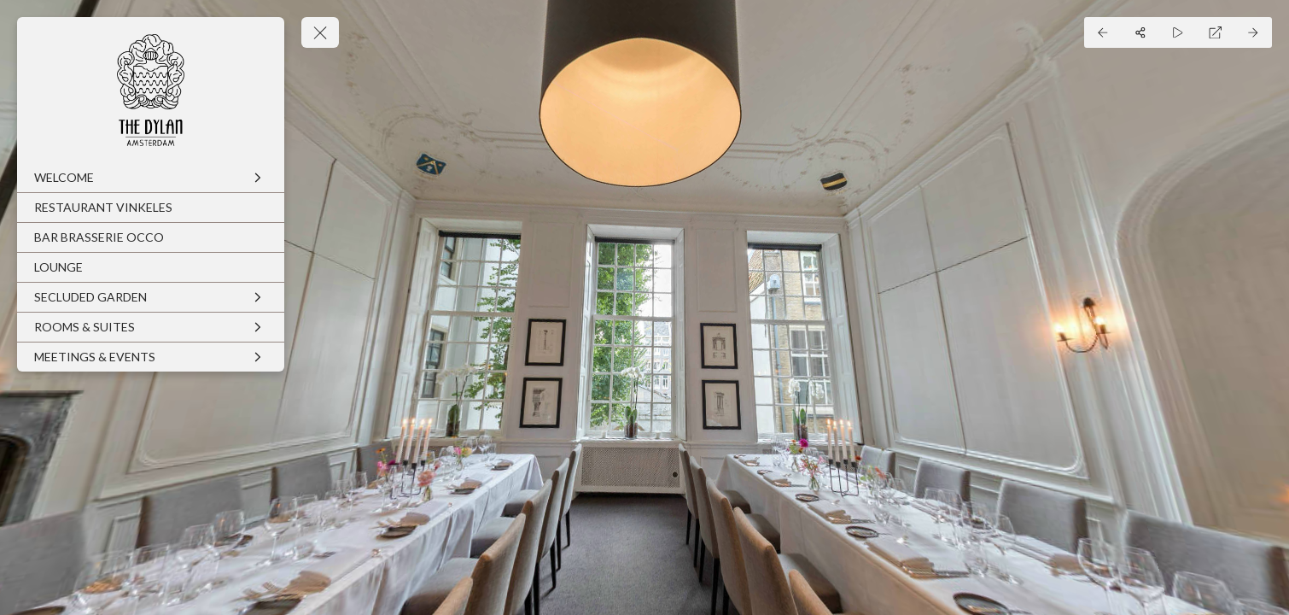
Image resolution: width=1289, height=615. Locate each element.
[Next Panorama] (1253, 32)
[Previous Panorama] (1103, 32)
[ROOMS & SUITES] (150, 327)
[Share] (1140, 32)
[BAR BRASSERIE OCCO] (150, 237)
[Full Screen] (1215, 32)
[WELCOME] (150, 177)
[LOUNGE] (150, 267)
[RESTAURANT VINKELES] (150, 207)
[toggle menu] (320, 32)
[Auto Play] (1178, 32)
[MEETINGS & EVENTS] (150, 357)
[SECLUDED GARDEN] (150, 297)
